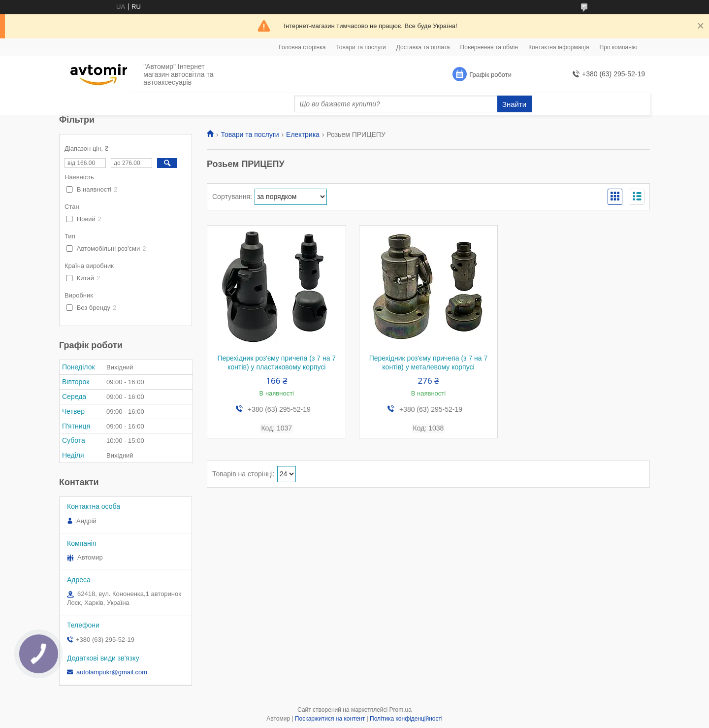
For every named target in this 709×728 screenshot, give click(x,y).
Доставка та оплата (423, 47)
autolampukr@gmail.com (111, 672)
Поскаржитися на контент (330, 718)
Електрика (303, 134)
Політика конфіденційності (406, 718)
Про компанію (618, 47)
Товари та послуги (361, 47)
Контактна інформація (558, 47)
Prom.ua (400, 709)
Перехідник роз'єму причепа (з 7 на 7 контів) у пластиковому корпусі (276, 362)
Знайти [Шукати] (514, 104)
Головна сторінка (302, 47)
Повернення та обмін (489, 47)
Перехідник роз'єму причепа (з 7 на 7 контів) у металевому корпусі (428, 362)
